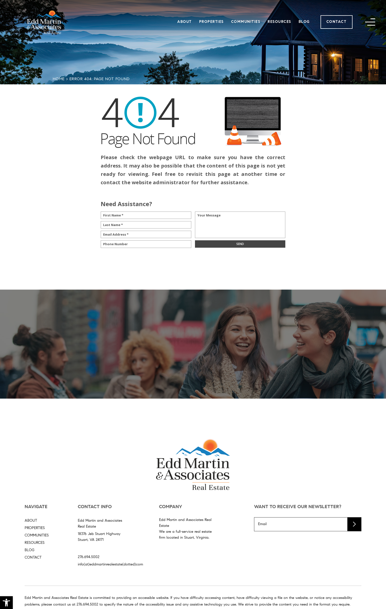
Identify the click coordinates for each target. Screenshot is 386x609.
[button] (6, 602)
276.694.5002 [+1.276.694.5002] (88, 557)
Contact (336, 22)
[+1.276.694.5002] (87, 605)
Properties (211, 22)
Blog (304, 22)
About (184, 22)
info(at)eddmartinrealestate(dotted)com (110, 564)
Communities (245, 22)
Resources (279, 22)
